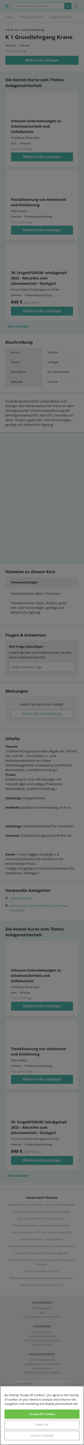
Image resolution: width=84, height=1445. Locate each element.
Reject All (41, 1424)
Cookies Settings (42, 1435)
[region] (42, 1415)
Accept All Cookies (42, 1414)
